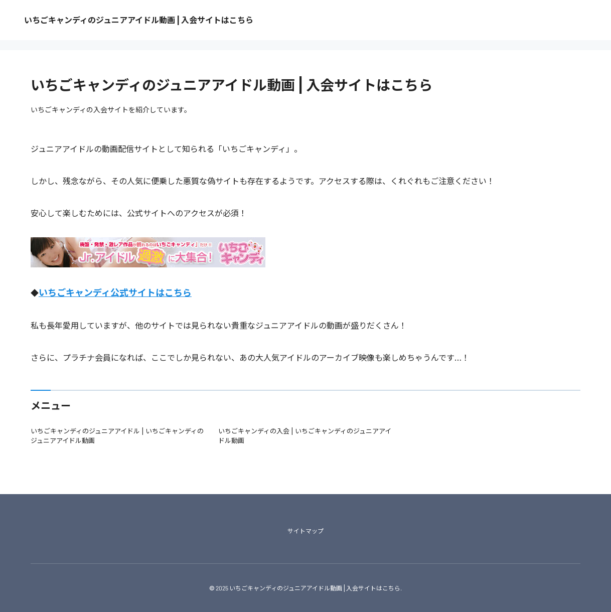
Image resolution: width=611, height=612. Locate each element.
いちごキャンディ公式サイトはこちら (115, 292)
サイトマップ (305, 530)
